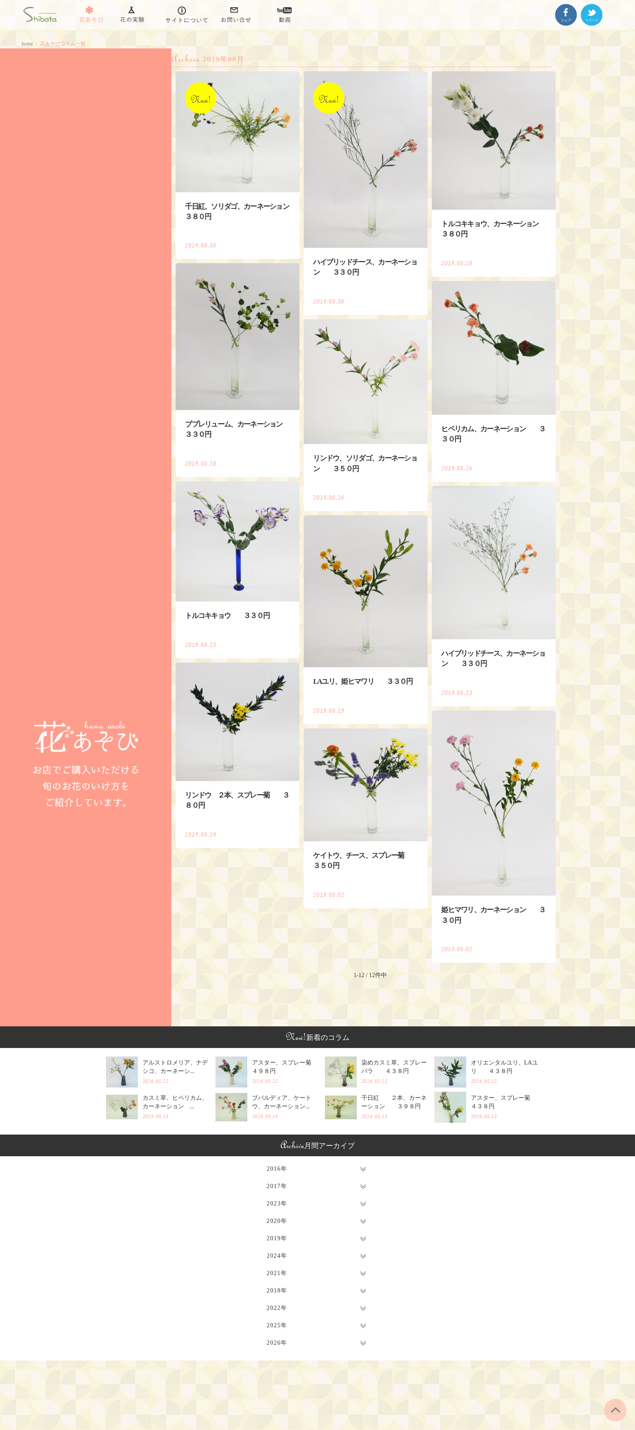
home (27, 44)
